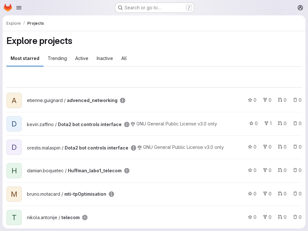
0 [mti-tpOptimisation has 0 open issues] (297, 193)
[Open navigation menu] (19, 8)
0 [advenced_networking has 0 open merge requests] (282, 100)
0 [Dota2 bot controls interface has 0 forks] (267, 147)
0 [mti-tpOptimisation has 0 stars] (252, 193)
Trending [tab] (57, 58)
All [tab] (124, 58)
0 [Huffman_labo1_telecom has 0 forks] (267, 170)
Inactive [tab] (105, 58)
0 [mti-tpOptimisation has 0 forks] (267, 193)
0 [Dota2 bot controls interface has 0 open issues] (297, 123)
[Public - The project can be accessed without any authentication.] (122, 100)
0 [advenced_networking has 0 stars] (252, 100)
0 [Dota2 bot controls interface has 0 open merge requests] (282, 123)
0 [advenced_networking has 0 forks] (267, 100)
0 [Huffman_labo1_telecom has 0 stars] (252, 170)
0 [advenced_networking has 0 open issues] (297, 100)
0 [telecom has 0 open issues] (297, 217)
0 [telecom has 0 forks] (267, 217)
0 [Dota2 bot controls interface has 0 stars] (253, 123)
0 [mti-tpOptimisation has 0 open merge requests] (282, 193)
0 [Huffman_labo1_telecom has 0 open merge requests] (282, 170)
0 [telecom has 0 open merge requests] (282, 217)
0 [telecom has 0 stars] (252, 217)
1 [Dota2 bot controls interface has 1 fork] (268, 123)
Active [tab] (81, 58)
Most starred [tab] (25, 58)
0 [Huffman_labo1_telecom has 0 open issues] (297, 170)
